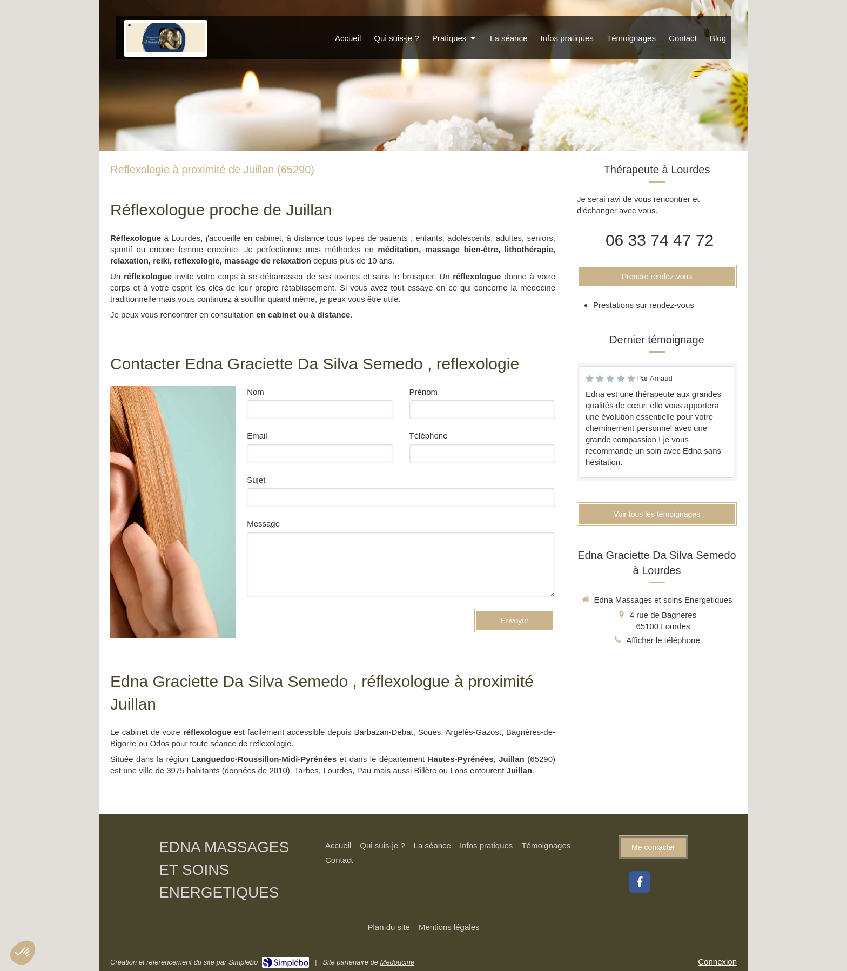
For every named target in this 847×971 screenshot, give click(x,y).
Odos (159, 743)
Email (257, 435)
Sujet (256, 479)
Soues (429, 732)
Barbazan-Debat (383, 732)
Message (263, 523)
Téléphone (428, 435)
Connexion (717, 961)
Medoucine (397, 962)
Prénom (423, 391)
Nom (255, 391)
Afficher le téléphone (663, 640)
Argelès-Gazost (473, 732)
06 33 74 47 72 (660, 240)
